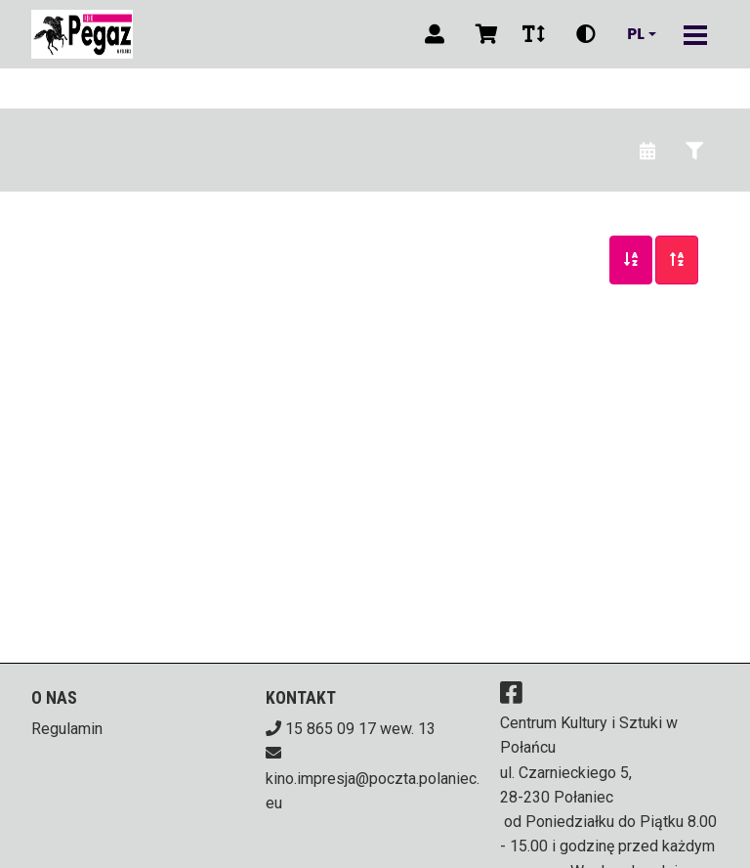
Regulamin (67, 728)
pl (636, 34)
